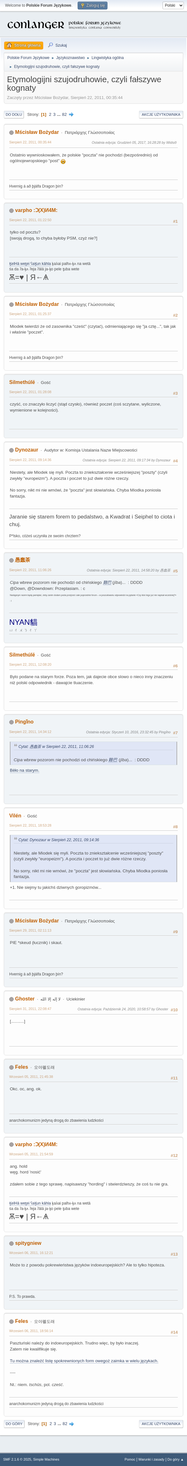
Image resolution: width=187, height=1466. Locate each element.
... (59, 114)
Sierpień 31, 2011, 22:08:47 (30, 1009)
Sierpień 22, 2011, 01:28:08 (30, 392)
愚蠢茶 (22, 560)
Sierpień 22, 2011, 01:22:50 (30, 220)
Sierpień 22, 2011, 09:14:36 (30, 460)
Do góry (14, 1424)
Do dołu (14, 114)
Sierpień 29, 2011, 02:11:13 (30, 930)
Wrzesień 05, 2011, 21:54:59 (31, 1154)
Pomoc (130, 1459)
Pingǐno (24, 721)
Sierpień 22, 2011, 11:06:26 (30, 570)
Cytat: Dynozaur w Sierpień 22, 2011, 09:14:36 (58, 840)
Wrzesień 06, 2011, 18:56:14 (31, 1331)
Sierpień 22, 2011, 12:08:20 (30, 664)
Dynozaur (26, 449)
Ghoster (24, 998)
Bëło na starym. (24, 770)
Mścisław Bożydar (37, 132)
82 (64, 114)
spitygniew (28, 1243)
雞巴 (107, 582)
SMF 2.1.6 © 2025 (17, 1459)
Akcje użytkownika (161, 114)
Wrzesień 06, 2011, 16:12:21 (31, 1253)
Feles (21, 1067)
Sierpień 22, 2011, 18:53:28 (30, 825)
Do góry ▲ (176, 1459)
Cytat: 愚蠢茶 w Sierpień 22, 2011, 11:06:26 (56, 746)
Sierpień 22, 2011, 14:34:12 (30, 732)
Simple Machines (46, 1459)
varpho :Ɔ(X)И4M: (36, 210)
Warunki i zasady (151, 1459)
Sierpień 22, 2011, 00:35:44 (30, 142)
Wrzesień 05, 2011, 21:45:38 (31, 1077)
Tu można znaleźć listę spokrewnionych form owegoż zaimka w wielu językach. (84, 1360)
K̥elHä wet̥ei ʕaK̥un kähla (30, 263)
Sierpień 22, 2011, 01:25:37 (30, 314)
